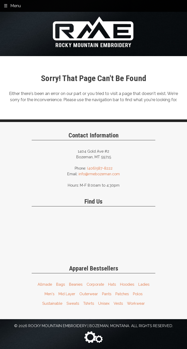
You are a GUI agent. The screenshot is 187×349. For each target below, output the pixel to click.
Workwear (136, 303)
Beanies (75, 284)
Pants (106, 294)
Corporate (95, 284)
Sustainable (52, 303)
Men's (49, 294)
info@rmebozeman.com (99, 174)
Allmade (45, 284)
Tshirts (88, 303)
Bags (60, 284)
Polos (137, 294)
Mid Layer (66, 294)
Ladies (143, 284)
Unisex (103, 303)
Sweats (72, 303)
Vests (118, 303)
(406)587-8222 (100, 168)
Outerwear (88, 294)
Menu (15, 5)
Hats (112, 284)
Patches (122, 294)
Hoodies (127, 284)
